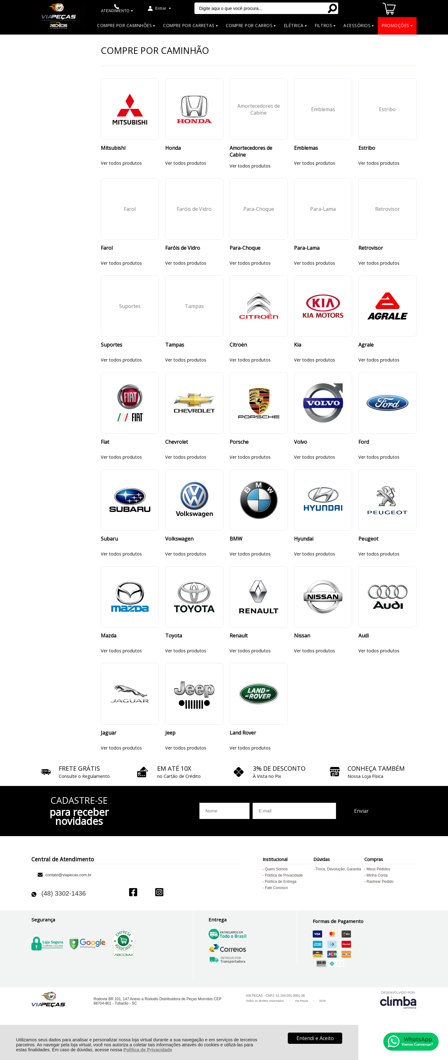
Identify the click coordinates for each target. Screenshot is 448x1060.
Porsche (239, 455)
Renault (239, 655)
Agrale (366, 354)
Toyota (173, 655)
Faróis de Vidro (182, 254)
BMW (236, 555)
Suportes (111, 354)
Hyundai (303, 555)
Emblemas (306, 151)
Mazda (108, 655)
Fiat (105, 455)
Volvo (300, 455)
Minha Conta (377, 898)
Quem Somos (276, 892)
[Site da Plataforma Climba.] (398, 1023)
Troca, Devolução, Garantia (338, 892)
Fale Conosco (276, 911)
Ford (363, 455)
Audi (363, 655)
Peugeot (368, 555)
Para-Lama (307, 254)
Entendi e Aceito (315, 1038)
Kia (297, 354)
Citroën (238, 354)
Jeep (170, 755)
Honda (173, 151)
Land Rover (243, 755)
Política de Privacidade (148, 1049)
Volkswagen (179, 555)
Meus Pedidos (378, 892)
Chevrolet (176, 455)
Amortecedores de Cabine (251, 155)
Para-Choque (245, 254)
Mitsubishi (113, 151)
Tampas (174, 354)
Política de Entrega (280, 904)
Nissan (302, 655)
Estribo (366, 151)
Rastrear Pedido (380, 904)
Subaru (109, 555)
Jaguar (108, 755)
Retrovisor (370, 254)
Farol (107, 254)
